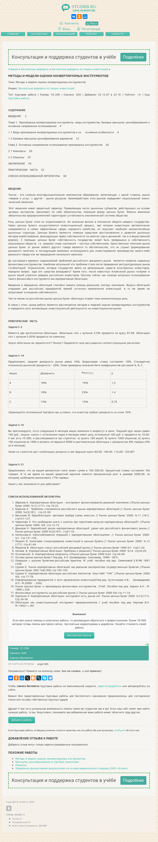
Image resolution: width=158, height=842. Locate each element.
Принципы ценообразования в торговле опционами (47, 762)
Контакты (69, 23)
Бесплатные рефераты (34, 69)
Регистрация (91, 29)
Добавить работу (21, 720)
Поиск (92, 23)
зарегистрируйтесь (109, 686)
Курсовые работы (19, 98)
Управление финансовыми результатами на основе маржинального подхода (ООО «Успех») (71, 768)
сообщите (119, 730)
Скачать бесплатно (21, 658)
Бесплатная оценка (79, 635)
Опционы (21, 765)
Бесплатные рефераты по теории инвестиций (80, 69)
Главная (13, 69)
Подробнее (133, 57)
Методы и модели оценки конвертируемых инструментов (50, 758)
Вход (66, 29)
